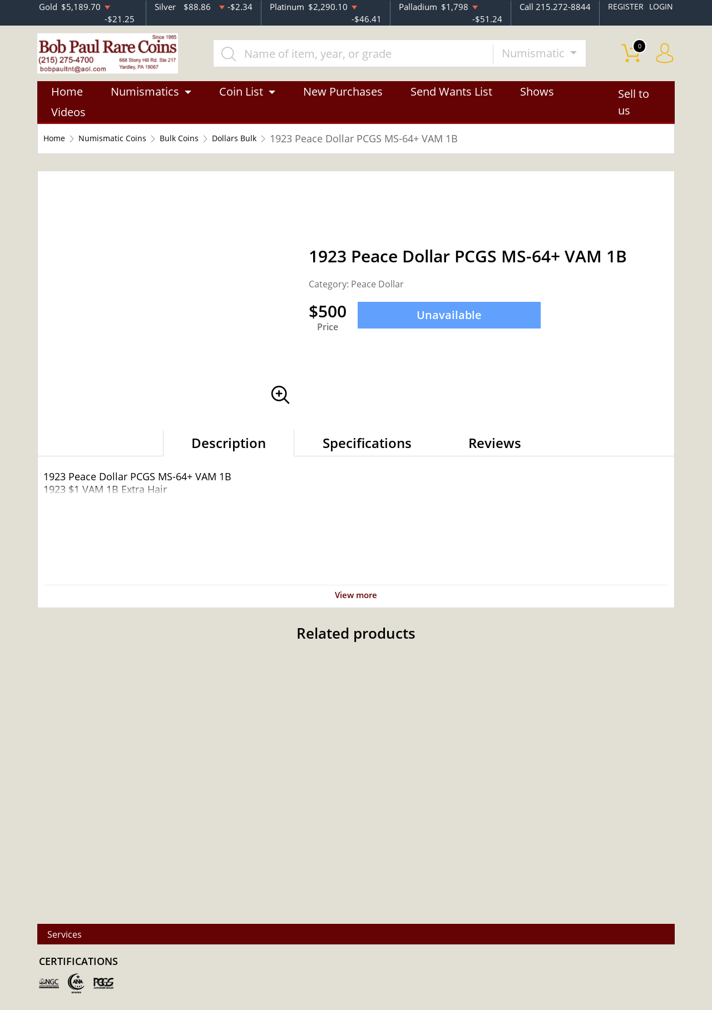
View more (356, 601)
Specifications (367, 450)
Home (67, 98)
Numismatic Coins (128, 145)
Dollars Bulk (276, 145)
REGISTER (624, 6)
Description (228, 450)
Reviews (494, 450)
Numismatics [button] (145, 98)
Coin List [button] (241, 98)
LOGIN (660, 6)
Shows (537, 98)
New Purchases (343, 98)
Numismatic (548, 56)
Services (72, 934)
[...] (366, 57)
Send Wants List (451, 98)
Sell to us (633, 109)
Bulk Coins (209, 145)
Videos (68, 119)
